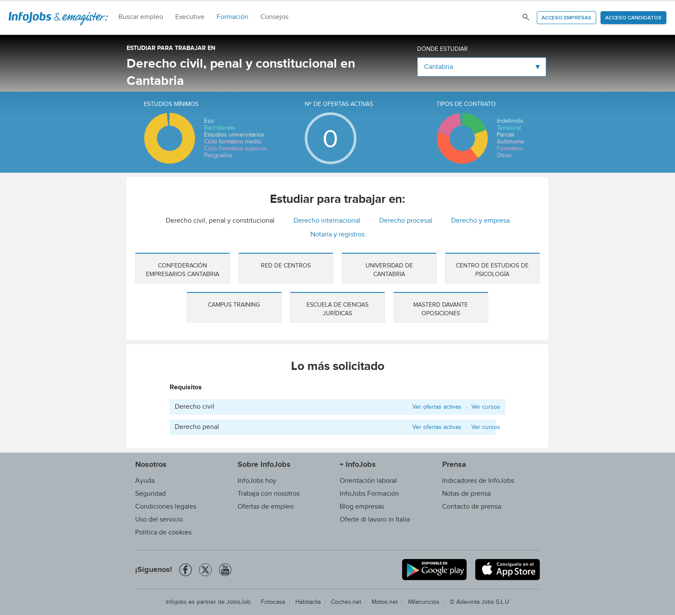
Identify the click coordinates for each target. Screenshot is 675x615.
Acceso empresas (566, 18)
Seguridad (150, 494)
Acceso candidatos (633, 18)
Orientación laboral (368, 481)
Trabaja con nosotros (269, 494)
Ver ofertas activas (436, 407)
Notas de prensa (466, 494)
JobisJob (238, 602)
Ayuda (145, 481)
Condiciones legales (165, 507)
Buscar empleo (140, 17)
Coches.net (346, 602)
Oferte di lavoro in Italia (375, 520)
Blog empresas (362, 507)
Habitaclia (308, 602)
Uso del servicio (159, 520)
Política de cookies (163, 532)
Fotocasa (273, 602)
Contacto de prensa (471, 507)
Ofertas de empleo (266, 507)
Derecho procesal (405, 221)
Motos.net (385, 602)
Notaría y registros (337, 234)
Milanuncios (424, 602)
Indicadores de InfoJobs (478, 481)
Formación (232, 17)
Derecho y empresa (480, 221)
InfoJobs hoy (257, 481)
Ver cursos (485, 407)
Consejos (274, 17)
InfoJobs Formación (369, 494)
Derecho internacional (327, 221)
